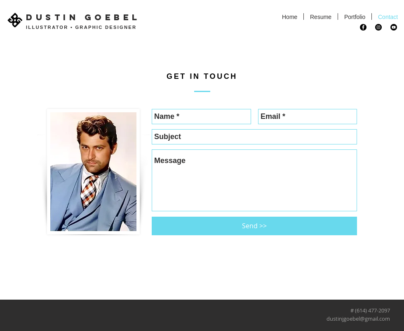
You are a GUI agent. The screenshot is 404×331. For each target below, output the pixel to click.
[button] (354, 16)
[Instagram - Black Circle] (378, 27)
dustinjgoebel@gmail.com (358, 318)
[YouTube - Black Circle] (393, 27)
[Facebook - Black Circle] (363, 27)
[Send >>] (254, 226)
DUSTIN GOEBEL (83, 17)
